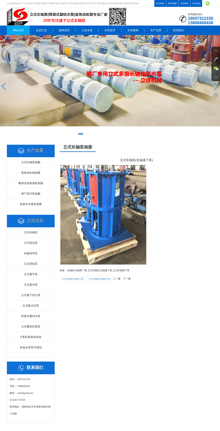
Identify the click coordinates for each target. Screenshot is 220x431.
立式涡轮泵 (31, 263)
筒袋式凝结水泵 (30, 316)
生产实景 (155, 30)
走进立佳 (41, 30)
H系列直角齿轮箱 (30, 337)
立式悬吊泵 (31, 284)
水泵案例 (132, 30)
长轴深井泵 (31, 253)
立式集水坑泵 (31, 305)
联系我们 (178, 30)
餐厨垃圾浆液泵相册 (30, 183)
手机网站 (184, 3)
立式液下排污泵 (30, 295)
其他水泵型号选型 (31, 347)
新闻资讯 (64, 30)
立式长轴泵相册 (30, 162)
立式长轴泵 (31, 232)
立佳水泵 (87, 30)
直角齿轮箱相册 (30, 172)
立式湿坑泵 (31, 242)
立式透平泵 (31, 274)
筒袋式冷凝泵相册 (31, 204)
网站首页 (18, 30)
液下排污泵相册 (30, 193)
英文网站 (160, 3)
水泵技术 (110, 30)
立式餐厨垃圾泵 (30, 326)
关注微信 (196, 3)
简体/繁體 (172, 3)
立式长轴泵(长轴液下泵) (73, 279)
